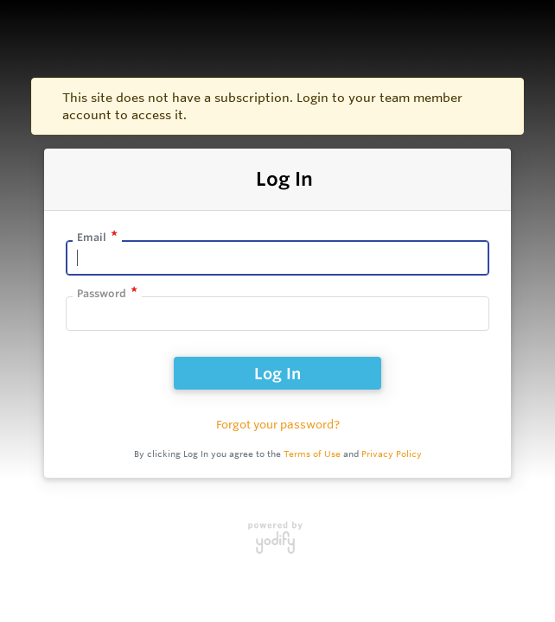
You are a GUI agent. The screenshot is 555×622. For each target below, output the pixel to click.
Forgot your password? (278, 424)
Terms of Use (312, 454)
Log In (277, 373)
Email (91, 237)
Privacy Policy (391, 454)
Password (101, 293)
